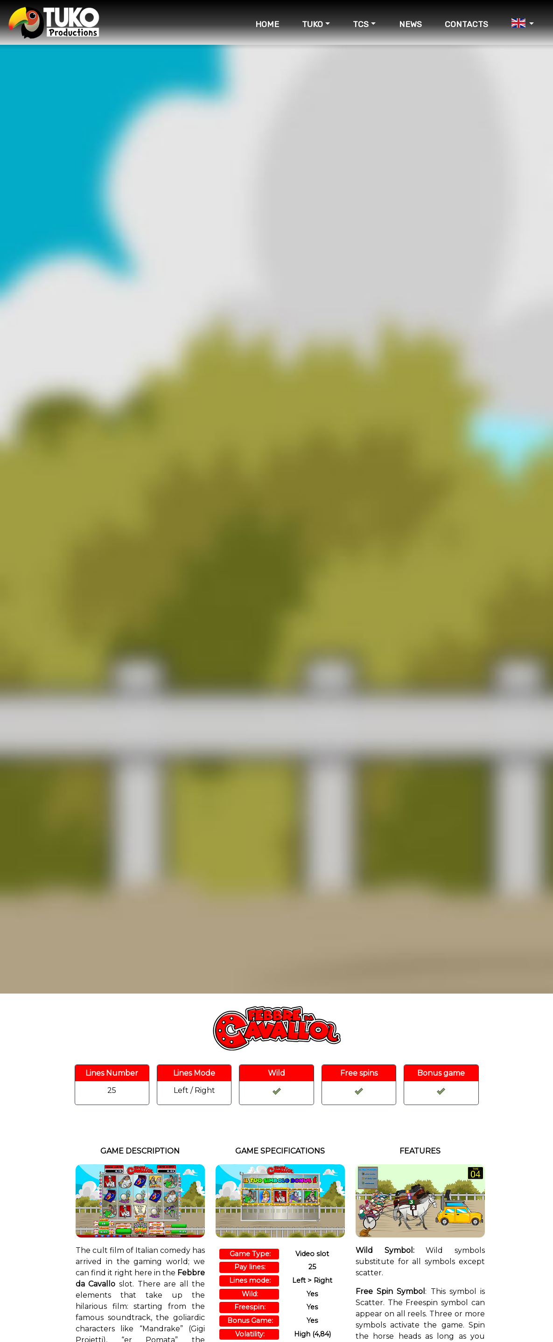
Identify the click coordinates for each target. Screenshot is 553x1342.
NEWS (410, 24)
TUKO (312, 24)
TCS (361, 24)
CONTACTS (466, 24)
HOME (267, 24)
